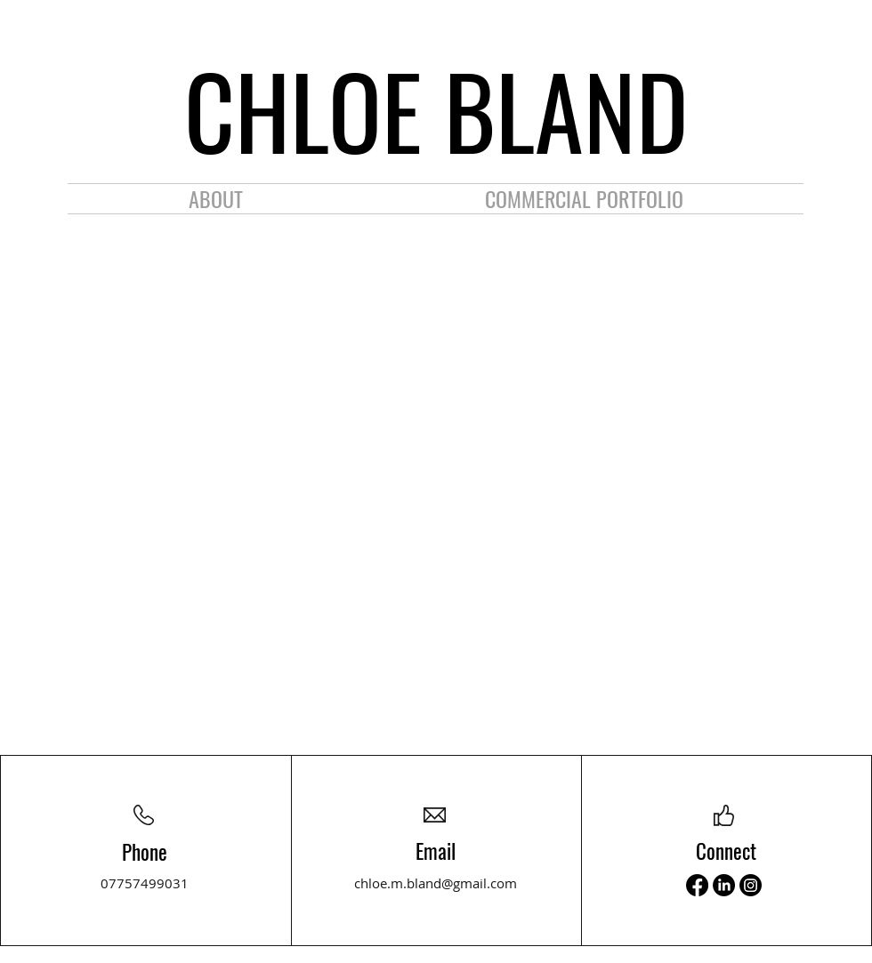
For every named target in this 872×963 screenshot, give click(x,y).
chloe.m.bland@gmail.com (435, 883)
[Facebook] (697, 885)
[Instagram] (750, 885)
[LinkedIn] (724, 885)
